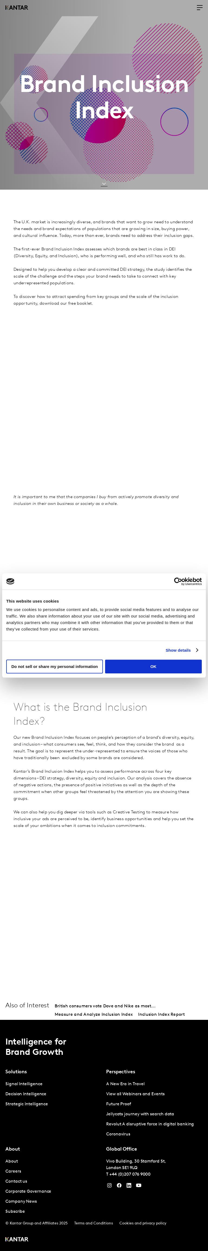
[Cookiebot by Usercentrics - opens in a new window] (178, 581)
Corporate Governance (28, 1191)
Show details (178, 650)
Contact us (16, 1181)
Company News (21, 1201)
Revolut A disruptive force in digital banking (150, 1124)
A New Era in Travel (125, 1084)
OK (153, 666)
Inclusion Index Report (161, 1015)
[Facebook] (119, 1186)
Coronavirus (118, 1134)
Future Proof (118, 1104)
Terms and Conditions (93, 1223)
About (11, 1161)
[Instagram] (109, 1186)
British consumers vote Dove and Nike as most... (105, 1006)
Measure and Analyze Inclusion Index (94, 1015)
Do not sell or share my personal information (54, 666)
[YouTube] (129, 1186)
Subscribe (15, 1211)
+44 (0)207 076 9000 (130, 1174)
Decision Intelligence (25, 1094)
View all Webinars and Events (135, 1094)
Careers (13, 1171)
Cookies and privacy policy (142, 1223)
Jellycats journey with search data (140, 1114)
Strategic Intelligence (26, 1104)
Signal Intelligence (23, 1084)
